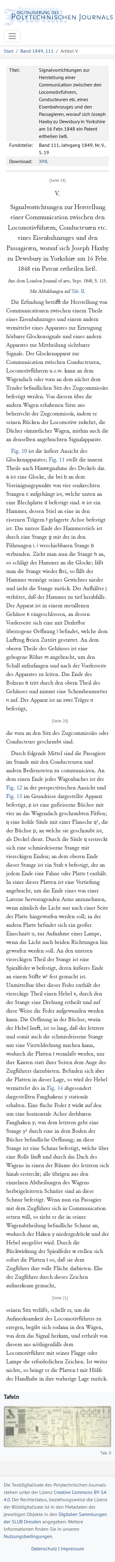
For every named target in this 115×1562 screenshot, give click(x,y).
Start (8, 51)
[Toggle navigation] (12, 36)
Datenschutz (44, 1548)
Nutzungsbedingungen (28, 1536)
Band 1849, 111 (37, 51)
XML (43, 161)
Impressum (72, 1548)
